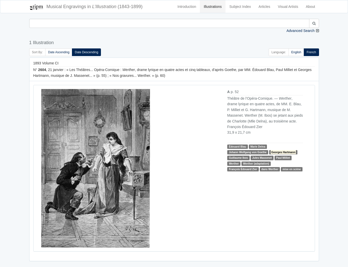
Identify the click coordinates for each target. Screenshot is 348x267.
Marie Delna (257, 146)
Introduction (186, 7)
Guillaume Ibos (238, 157)
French (311, 52)
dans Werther (269, 169)
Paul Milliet (283, 157)
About (310, 7)
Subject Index (240, 7)
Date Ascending (58, 52)
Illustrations (213, 7)
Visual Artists (288, 7)
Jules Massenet (262, 157)
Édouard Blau (237, 146)
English (296, 52)
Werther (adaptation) (256, 163)
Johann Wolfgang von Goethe (248, 152)
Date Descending (86, 52)
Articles (264, 7)
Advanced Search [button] (300, 31)
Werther (234, 163)
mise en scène (291, 169)
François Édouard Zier (243, 169)
